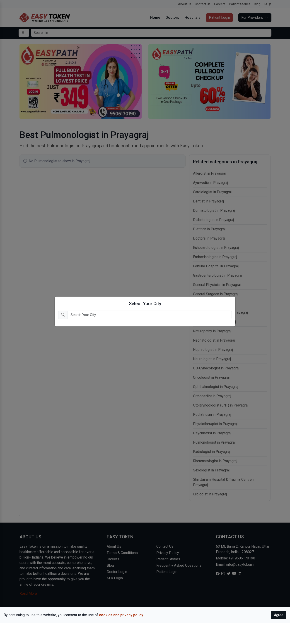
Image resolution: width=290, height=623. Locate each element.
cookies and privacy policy (121, 615)
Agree (278, 615)
